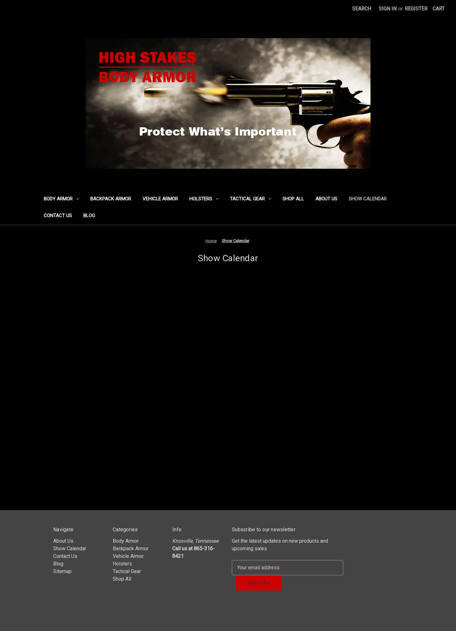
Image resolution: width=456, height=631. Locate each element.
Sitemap (62, 571)
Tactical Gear (250, 199)
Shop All (293, 199)
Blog (89, 215)
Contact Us (58, 215)
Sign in (387, 9)
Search (361, 9)
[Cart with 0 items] (438, 9)
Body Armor (61, 199)
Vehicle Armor (160, 199)
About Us (326, 199)
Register (416, 9)
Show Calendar (368, 199)
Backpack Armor (110, 199)
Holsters (203, 199)
